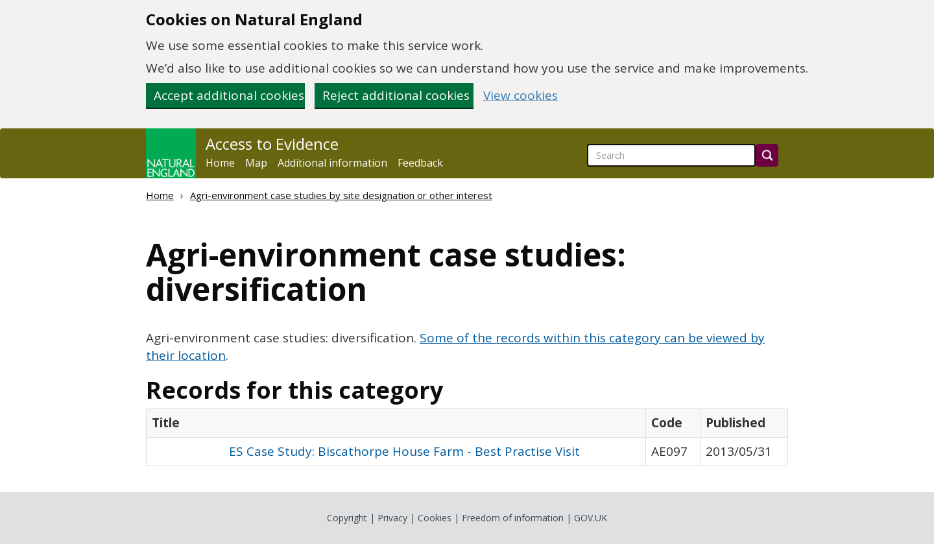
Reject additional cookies (396, 95)
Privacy (392, 518)
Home (220, 163)
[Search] (767, 155)
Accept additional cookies (229, 95)
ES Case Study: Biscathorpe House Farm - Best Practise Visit (404, 451)
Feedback (420, 163)
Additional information (332, 163)
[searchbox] (671, 155)
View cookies (520, 95)
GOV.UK (590, 518)
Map (256, 163)
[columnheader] (396, 423)
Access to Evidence (272, 144)
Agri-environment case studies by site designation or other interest (341, 195)
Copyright (347, 518)
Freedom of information (513, 518)
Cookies (434, 518)
